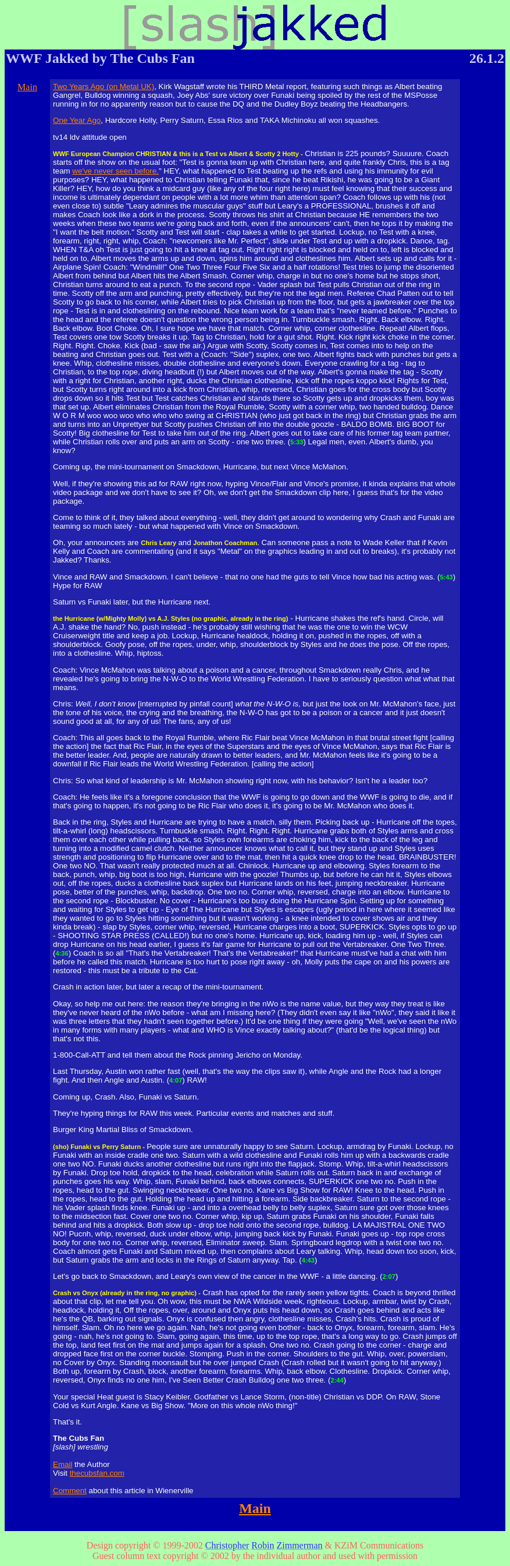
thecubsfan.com (97, 1473)
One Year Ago (77, 120)
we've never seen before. (115, 171)
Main (27, 87)
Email (62, 1464)
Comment (70, 1490)
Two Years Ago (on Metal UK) (103, 86)
